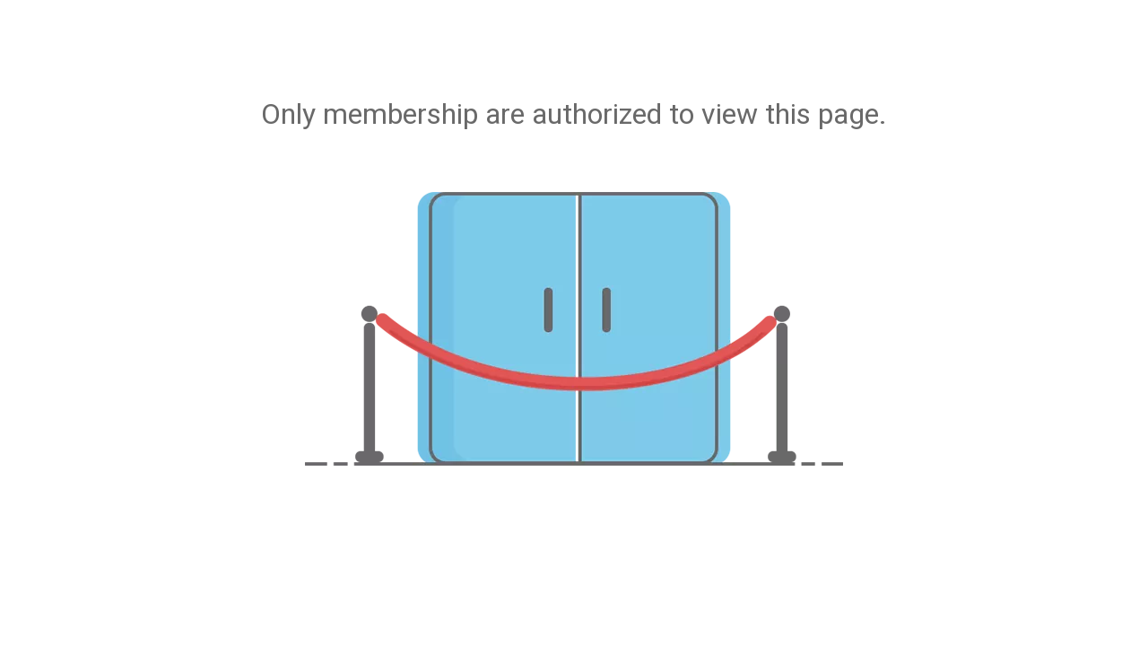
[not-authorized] (574, 329)
